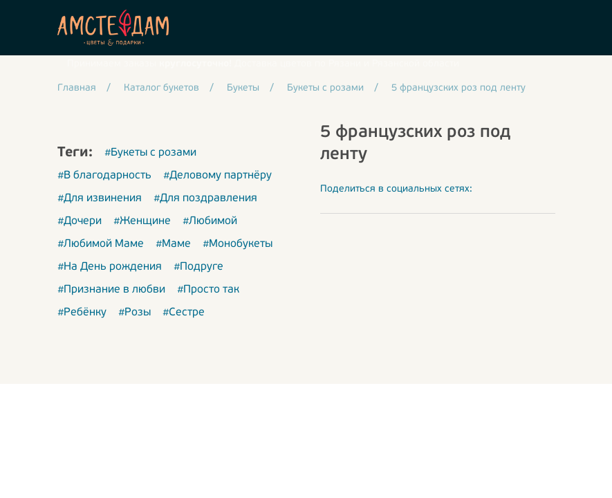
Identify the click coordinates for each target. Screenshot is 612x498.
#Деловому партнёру (217, 175)
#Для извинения (99, 198)
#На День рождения (109, 267)
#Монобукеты (237, 244)
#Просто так (208, 289)
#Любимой (210, 221)
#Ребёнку (81, 312)
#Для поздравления (205, 198)
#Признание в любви (111, 289)
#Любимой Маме (100, 244)
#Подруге (198, 267)
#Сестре (184, 312)
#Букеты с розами (150, 152)
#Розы (134, 312)
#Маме (173, 244)
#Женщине (142, 221)
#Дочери (79, 221)
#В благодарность (104, 175)
